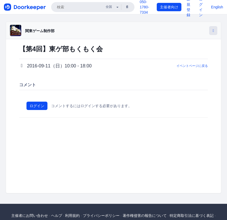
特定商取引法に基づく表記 (192, 215)
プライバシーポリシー (101, 215)
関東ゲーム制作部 (40, 31)
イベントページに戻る (192, 66)
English (217, 7)
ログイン (37, 106)
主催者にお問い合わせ (29, 215)
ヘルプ (56, 215)
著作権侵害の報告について (145, 215)
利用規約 (72, 215)
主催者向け (169, 7)
